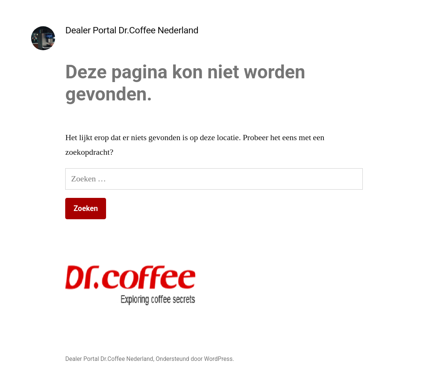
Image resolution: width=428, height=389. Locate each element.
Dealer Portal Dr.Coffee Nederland (131, 30)
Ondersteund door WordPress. (195, 358)
